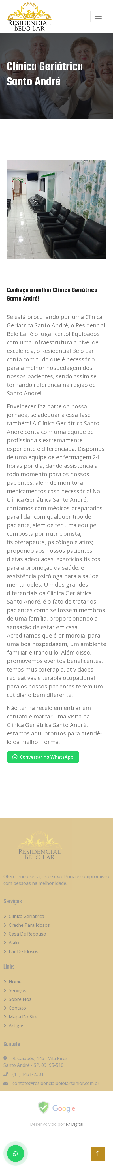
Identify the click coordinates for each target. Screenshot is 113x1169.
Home (15, 982)
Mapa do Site (23, 1017)
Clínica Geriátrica (26, 916)
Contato (17, 1008)
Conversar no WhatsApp (42, 757)
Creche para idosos (29, 925)
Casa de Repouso (27, 934)
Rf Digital (74, 1124)
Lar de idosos (23, 951)
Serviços (17, 990)
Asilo (14, 943)
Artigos (16, 1025)
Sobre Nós (20, 999)
